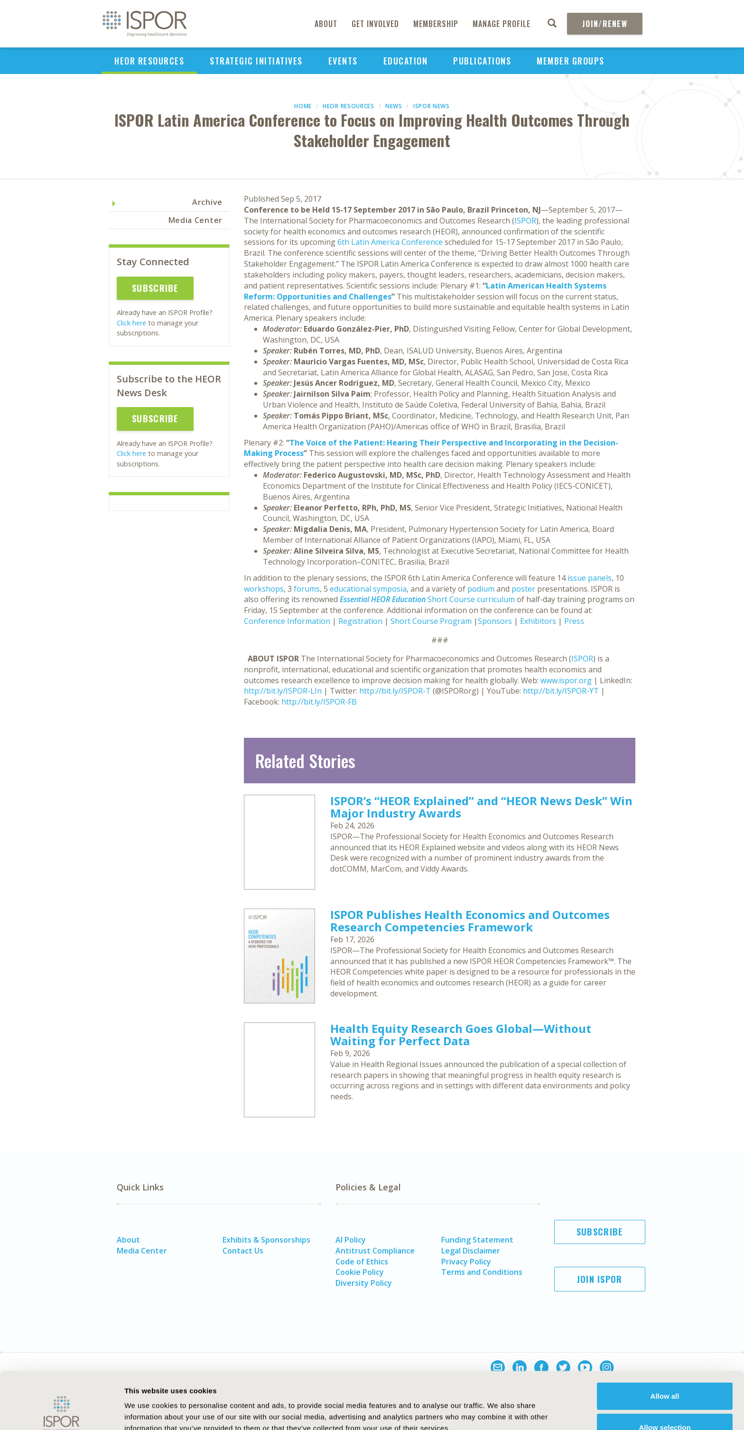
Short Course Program (431, 621)
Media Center (195, 220)
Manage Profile (501, 23)
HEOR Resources (149, 61)
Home (303, 106)
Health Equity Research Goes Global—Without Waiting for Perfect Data (460, 1035)
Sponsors (495, 621)
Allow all (665, 1342)
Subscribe (155, 288)
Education (405, 61)
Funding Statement (477, 1240)
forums (307, 589)
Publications (482, 61)
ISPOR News (431, 106)
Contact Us (243, 1250)
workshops (264, 589)
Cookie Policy (359, 1272)
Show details (524, 1406)
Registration (360, 621)
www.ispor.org (566, 680)
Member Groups (570, 61)
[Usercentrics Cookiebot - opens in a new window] (61, 1411)
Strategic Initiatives (256, 61)
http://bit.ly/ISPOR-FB (319, 701)
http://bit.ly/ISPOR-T (395, 691)
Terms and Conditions (481, 1272)
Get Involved (375, 23)
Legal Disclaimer (470, 1250)
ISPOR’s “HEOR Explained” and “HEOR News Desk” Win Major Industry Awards (481, 807)
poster (523, 589)
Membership (435, 23)
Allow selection (664, 1374)
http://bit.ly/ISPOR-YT (561, 691)
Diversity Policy (363, 1283)
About (326, 23)
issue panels (589, 578)
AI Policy (350, 1240)
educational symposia (368, 589)
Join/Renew (604, 23)
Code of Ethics (361, 1261)
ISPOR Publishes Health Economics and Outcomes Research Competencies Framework (470, 921)
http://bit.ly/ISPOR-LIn (283, 691)
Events (343, 61)
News (393, 106)
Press (574, 621)
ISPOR (525, 220)
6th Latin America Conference (390, 242)
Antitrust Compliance (375, 1250)
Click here (131, 322)
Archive (207, 202)
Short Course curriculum (427, 599)
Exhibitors (538, 621)
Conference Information (287, 621)
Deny (665, 1405)
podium (480, 589)
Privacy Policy (466, 1261)
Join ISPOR (600, 1279)
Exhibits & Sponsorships (266, 1240)
